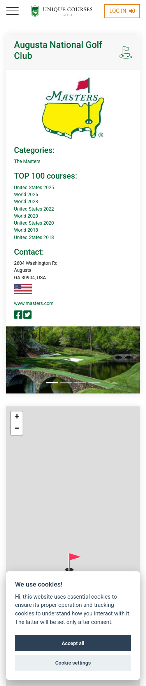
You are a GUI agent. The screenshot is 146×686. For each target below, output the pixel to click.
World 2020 (26, 216)
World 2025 (26, 194)
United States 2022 (34, 209)
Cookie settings (73, 663)
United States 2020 (34, 223)
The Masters (27, 161)
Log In (122, 11)
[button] (73, 562)
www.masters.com (33, 303)
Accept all (73, 643)
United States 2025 (34, 187)
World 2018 (26, 230)
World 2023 (26, 201)
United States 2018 (34, 237)
